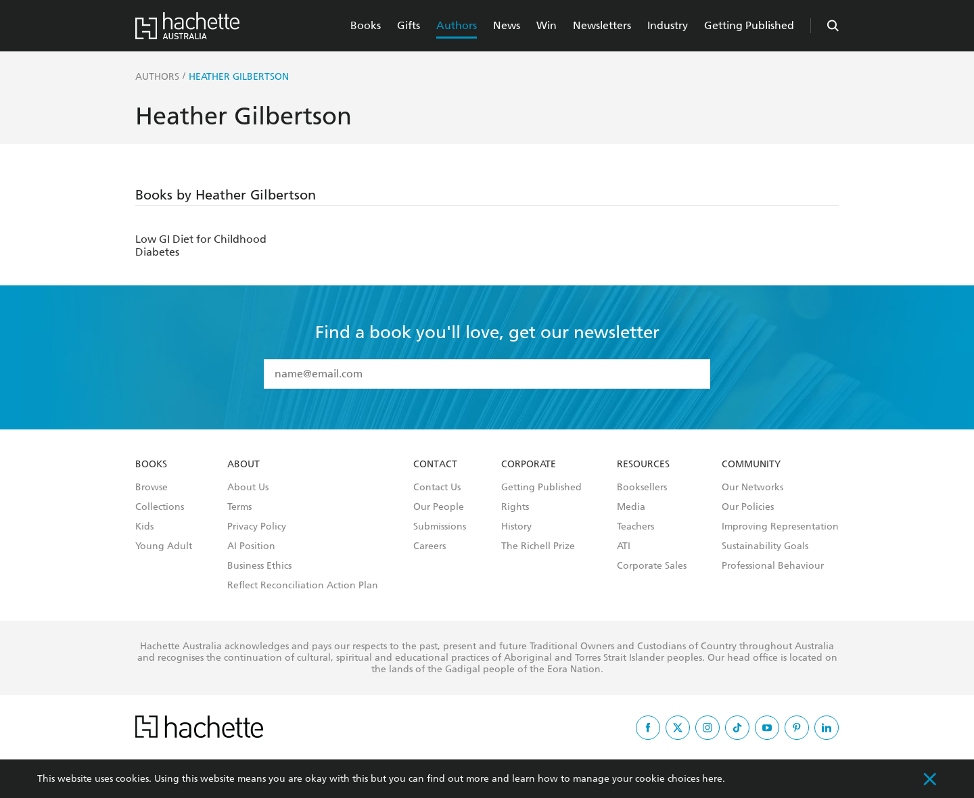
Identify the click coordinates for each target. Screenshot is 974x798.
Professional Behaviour (773, 566)
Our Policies (748, 507)
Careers (429, 546)
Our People (438, 507)
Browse (151, 487)
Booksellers (642, 487)
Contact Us (437, 487)
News (506, 25)
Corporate (528, 464)
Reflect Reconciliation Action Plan (302, 585)
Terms (239, 507)
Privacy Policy (256, 527)
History (516, 527)
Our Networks (752, 487)
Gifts (408, 25)
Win (546, 25)
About (243, 464)
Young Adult (163, 546)
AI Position (251, 546)
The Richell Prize (538, 546)
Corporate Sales (652, 566)
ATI (623, 546)
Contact (435, 464)
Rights (515, 507)
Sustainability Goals (765, 546)
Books (365, 25)
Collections (159, 507)
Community (751, 464)
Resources (643, 464)
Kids (144, 527)
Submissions (439, 527)
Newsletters (602, 25)
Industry (667, 25)
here (712, 778)
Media (631, 507)
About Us (248, 487)
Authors (456, 25)
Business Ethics (259, 566)
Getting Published (749, 25)
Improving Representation (780, 527)
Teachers (635, 527)
